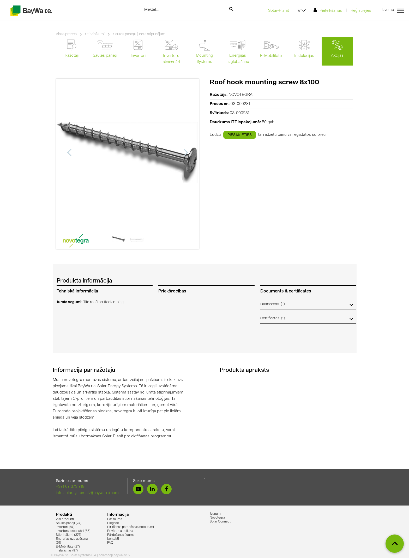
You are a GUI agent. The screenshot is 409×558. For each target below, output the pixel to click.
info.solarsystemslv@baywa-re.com (87, 493)
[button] (308, 304)
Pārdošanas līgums (120, 535)
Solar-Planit (278, 11)
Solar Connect (220, 521)
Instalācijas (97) (67, 550)
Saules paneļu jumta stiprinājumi (139, 34)
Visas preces (66, 34)
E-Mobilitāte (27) (68, 546)
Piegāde (113, 523)
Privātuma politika (120, 531)
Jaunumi (215, 513)
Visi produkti (65, 519)
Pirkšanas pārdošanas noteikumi (130, 527)
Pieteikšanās (328, 10)
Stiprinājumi (95, 34)
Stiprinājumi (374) (68, 535)
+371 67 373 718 (70, 487)
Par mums (114, 519)
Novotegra (217, 517)
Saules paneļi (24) (68, 523)
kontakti (113, 539)
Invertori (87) (65, 527)
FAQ (110, 542)
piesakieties (239, 135)
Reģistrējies (361, 11)
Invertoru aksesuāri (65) (73, 531)
